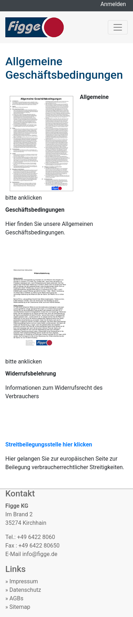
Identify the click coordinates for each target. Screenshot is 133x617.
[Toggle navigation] (118, 27)
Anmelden (114, 4)
